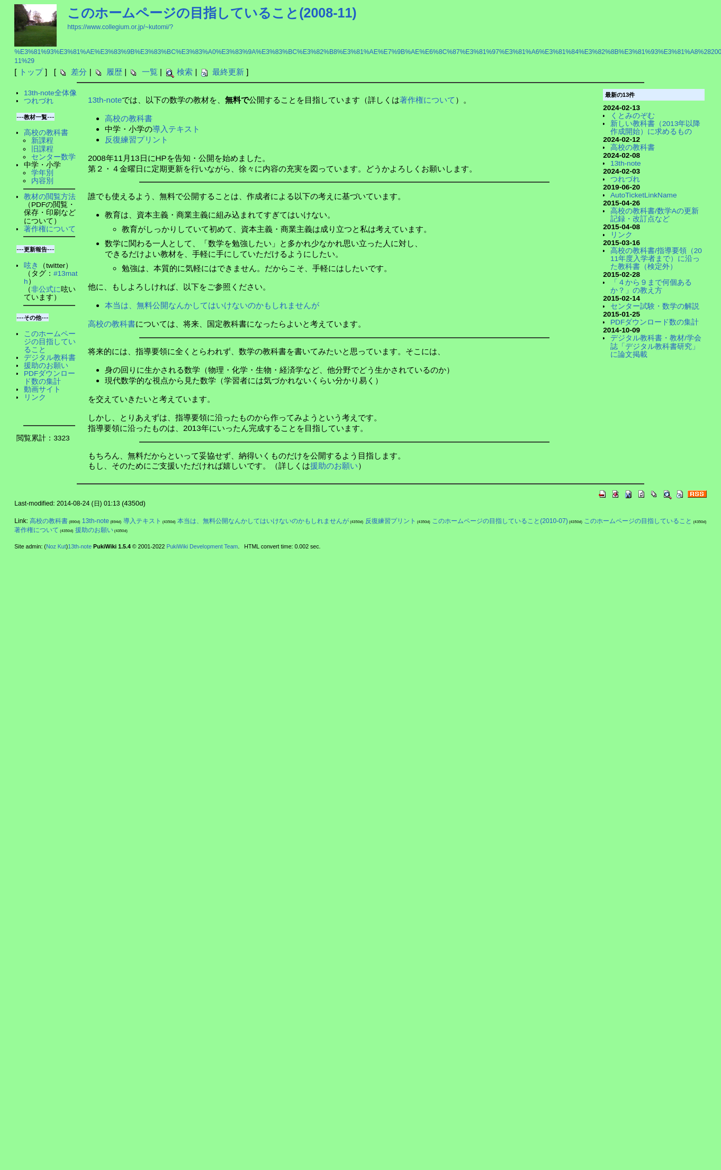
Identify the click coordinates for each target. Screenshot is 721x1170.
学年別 (42, 173)
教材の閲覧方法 (50, 197)
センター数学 (53, 157)
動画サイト (42, 389)
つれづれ (38, 101)
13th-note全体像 (50, 93)
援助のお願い (334, 465)
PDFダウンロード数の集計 (49, 377)
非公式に (46, 289)
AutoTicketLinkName (643, 195)
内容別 (42, 181)
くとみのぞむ (632, 116)
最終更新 (228, 71)
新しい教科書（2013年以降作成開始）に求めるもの (655, 128)
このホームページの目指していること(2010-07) (500, 521)
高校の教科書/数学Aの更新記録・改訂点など (654, 215)
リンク (35, 397)
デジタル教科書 (50, 358)
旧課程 (42, 149)
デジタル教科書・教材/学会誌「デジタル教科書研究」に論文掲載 (655, 346)
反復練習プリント (136, 139)
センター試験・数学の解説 (654, 306)
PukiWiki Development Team (202, 546)
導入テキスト (176, 128)
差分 (79, 71)
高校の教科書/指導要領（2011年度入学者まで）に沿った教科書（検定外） (656, 259)
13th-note (105, 99)
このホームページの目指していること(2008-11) (211, 12)
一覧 (150, 71)
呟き (31, 265)
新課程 (42, 141)
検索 (185, 71)
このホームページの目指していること (50, 342)
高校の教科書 (128, 118)
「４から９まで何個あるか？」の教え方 (651, 286)
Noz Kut (56, 546)
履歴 (114, 71)
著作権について (427, 99)
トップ (31, 71)
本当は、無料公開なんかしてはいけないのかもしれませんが (212, 305)
